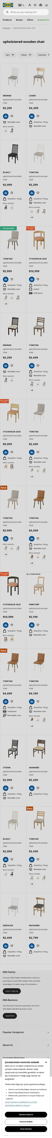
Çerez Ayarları (26, 1129)
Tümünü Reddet (26, 1122)
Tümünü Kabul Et (26, 1114)
